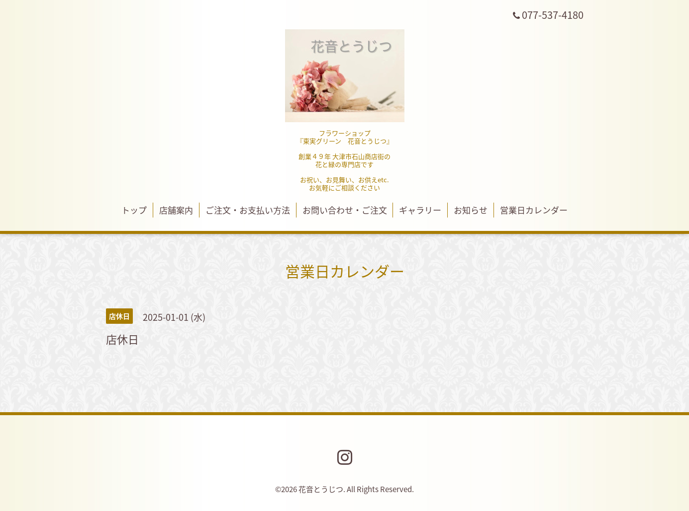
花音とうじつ (320, 489)
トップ (134, 210)
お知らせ (471, 210)
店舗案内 (176, 210)
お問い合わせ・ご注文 (344, 210)
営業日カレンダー (534, 210)
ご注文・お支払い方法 (247, 210)
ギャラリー (420, 210)
